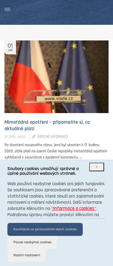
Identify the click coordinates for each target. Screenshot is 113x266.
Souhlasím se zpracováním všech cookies (45, 229)
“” (73, 208)
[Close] (96, 167)
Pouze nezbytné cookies (32, 242)
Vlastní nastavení (26, 255)
